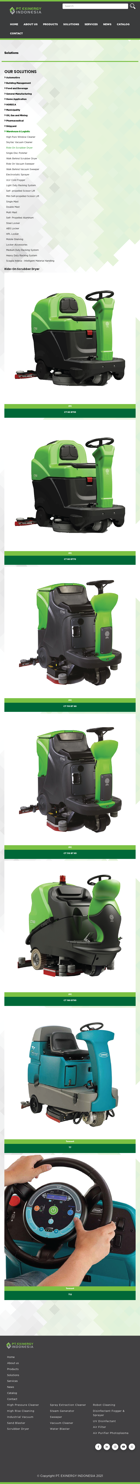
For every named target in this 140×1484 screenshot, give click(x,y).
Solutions (13, 1375)
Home (11, 1357)
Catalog (12, 1393)
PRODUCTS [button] (50, 24)
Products (13, 1369)
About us (13, 1363)
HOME (14, 24)
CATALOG (123, 24)
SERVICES (91, 24)
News (10, 1387)
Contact (12, 1399)
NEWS (107, 24)
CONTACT (16, 34)
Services (12, 1381)
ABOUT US (31, 24)
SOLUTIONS (71, 24)
